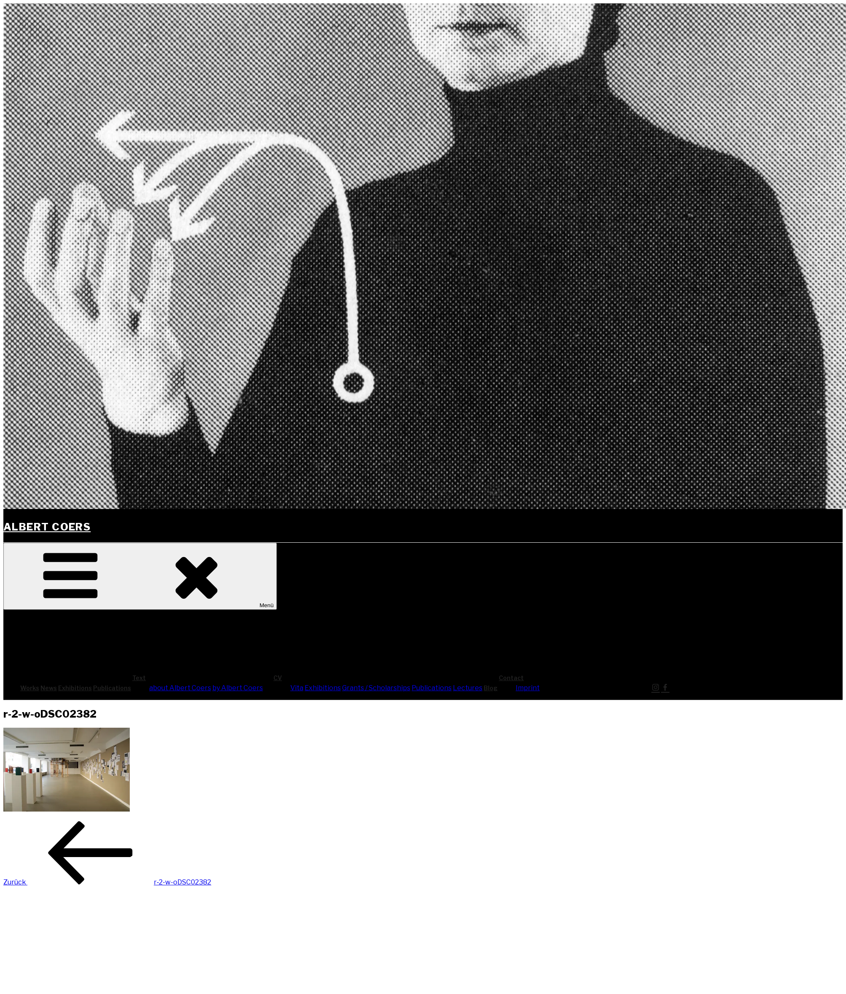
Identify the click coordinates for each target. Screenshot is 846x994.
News (48, 687)
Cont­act (574, 677)
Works (29, 687)
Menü (140, 576)
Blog (491, 687)
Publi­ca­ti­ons (112, 687)
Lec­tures (467, 688)
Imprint (528, 688)
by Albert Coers (237, 688)
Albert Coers (47, 527)
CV (340, 677)
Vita (296, 688)
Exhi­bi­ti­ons (75, 687)
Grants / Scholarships (376, 688)
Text (202, 677)
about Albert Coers (180, 688)
